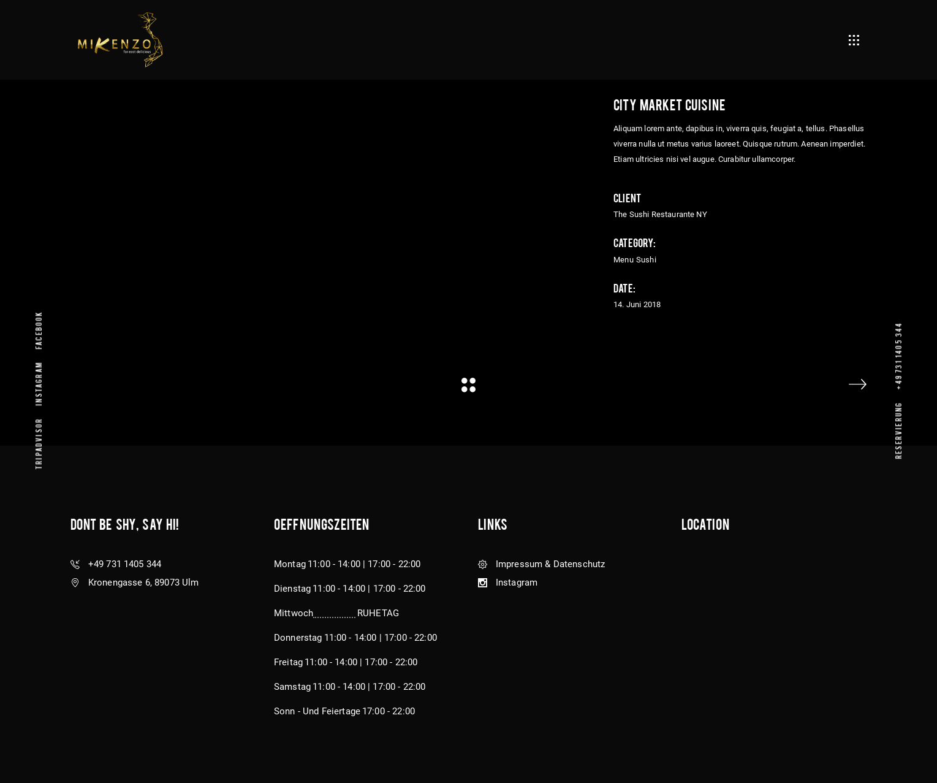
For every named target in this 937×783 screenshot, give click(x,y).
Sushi (646, 259)
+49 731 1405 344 (898, 355)
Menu (623, 259)
